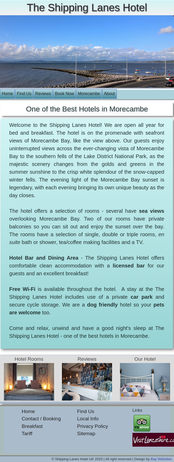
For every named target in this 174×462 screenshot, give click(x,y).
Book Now (64, 93)
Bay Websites (161, 459)
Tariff (27, 433)
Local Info (87, 418)
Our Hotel (144, 359)
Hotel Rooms (29, 359)
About (109, 93)
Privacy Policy (92, 426)
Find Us (24, 93)
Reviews (43, 93)
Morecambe (89, 93)
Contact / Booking (41, 418)
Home (7, 93)
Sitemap (86, 433)
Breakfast (32, 426)
